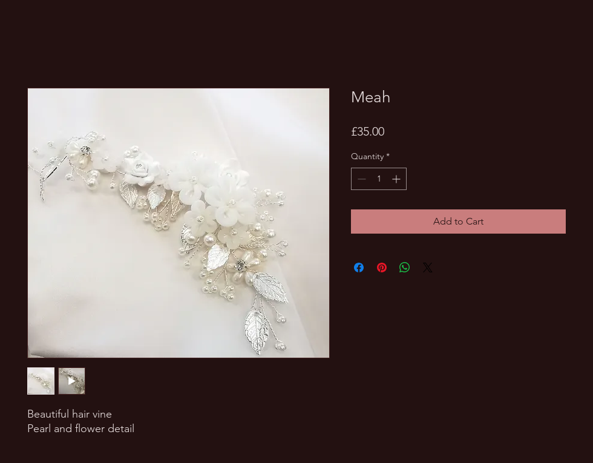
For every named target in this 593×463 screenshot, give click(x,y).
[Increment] (397, 178)
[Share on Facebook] (359, 267)
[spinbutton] (379, 178)
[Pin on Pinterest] (382, 267)
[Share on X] (428, 267)
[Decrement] (360, 178)
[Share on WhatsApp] (405, 267)
